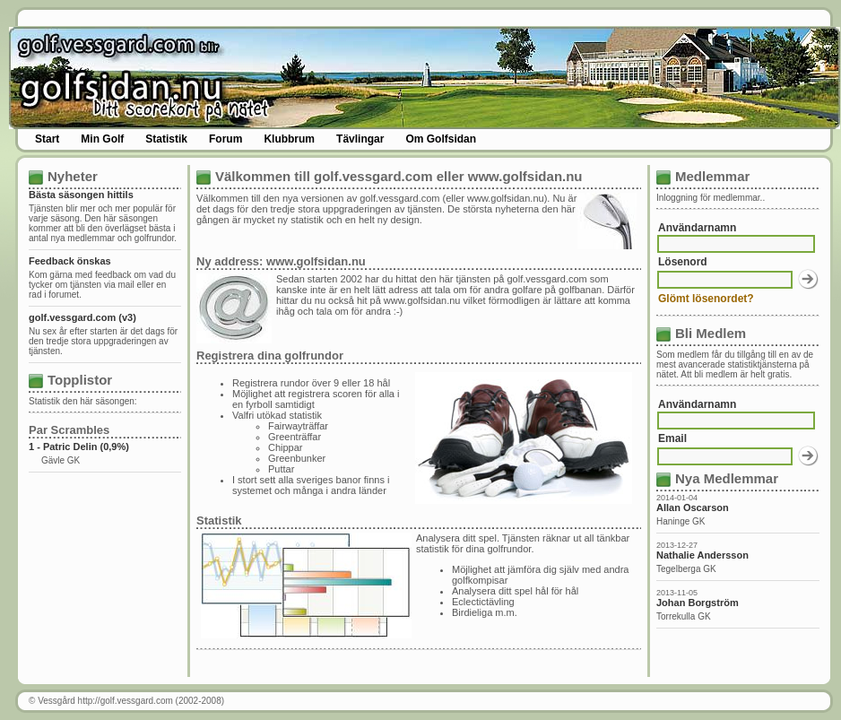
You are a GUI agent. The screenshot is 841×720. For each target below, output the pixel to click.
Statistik (166, 139)
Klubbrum (289, 139)
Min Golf (102, 139)
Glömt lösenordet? (706, 298)
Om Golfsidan (440, 139)
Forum (225, 139)
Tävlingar (360, 139)
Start (47, 139)
